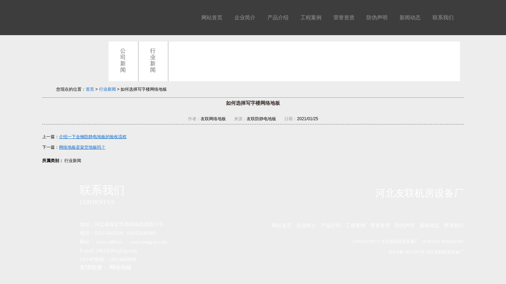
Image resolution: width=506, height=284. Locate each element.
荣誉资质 (344, 17)
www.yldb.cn (109, 242)
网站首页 (211, 17)
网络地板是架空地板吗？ (82, 147)
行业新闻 (153, 60)
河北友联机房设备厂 (445, 252)
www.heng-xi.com (149, 242)
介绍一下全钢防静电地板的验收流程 (92, 136)
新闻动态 (410, 17)
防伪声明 (377, 17)
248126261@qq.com (116, 250)
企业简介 (244, 17)
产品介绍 (277, 17)
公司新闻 (123, 60)
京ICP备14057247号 (406, 252)
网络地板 (120, 267)
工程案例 (311, 17)
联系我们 (443, 17)
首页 (90, 89)
